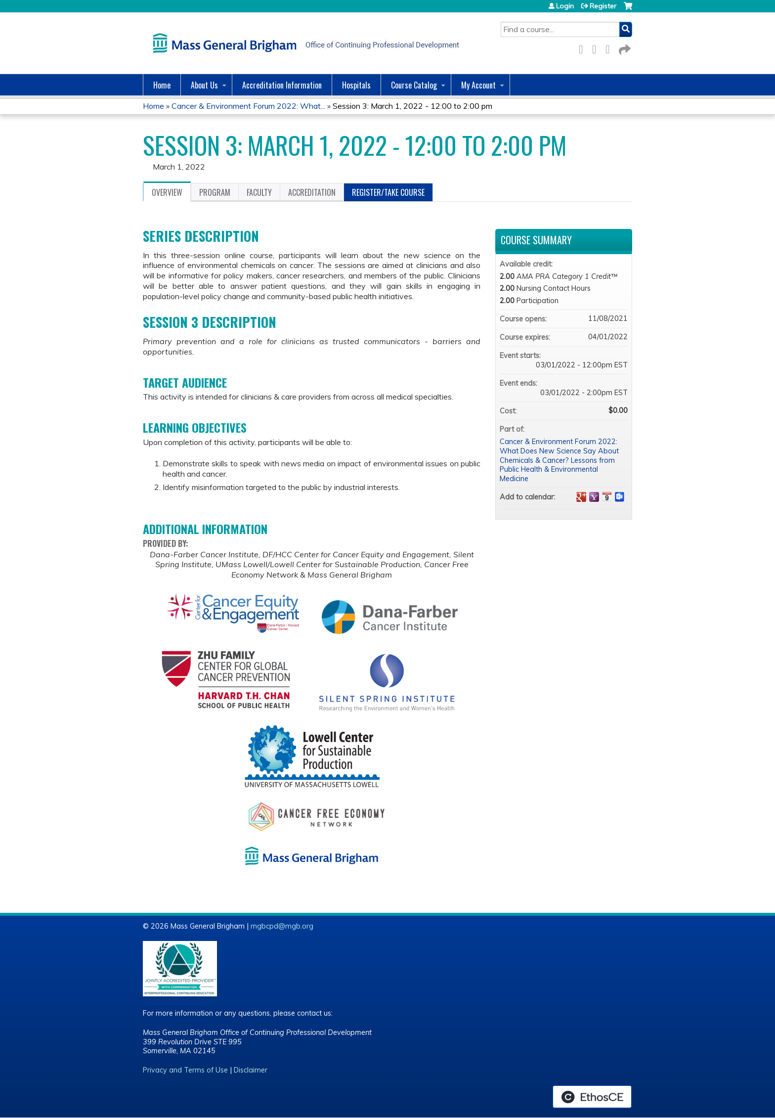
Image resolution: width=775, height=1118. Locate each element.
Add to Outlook (620, 497)
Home (162, 85)
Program (214, 192)
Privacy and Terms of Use (185, 1070)
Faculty (259, 192)
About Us (204, 85)
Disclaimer (250, 1070)
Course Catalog (414, 85)
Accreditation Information (282, 85)
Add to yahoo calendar (594, 497)
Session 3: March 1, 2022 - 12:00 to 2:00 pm (412, 106)
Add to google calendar (581, 497)
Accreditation (312, 192)
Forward (624, 47)
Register (603, 5)
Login (565, 5)
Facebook (584, 47)
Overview (167, 192)
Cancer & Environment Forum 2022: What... (248, 106)
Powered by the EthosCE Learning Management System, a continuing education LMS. (592, 1097)
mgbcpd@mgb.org (282, 926)
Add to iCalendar (607, 496)
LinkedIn (610, 47)
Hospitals (356, 85)
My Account (478, 85)
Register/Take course (388, 192)
